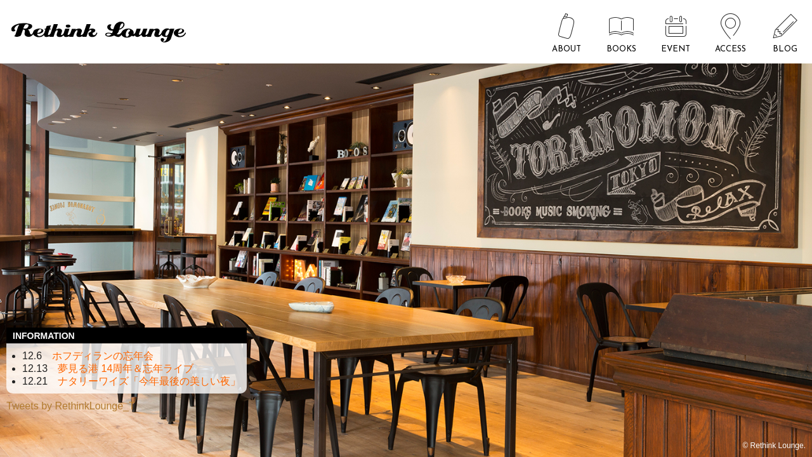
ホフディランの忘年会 (103, 355)
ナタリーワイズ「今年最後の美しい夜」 (149, 381)
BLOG (785, 49)
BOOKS (621, 49)
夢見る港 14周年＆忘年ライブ (125, 368)
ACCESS (730, 49)
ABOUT (566, 49)
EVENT (675, 49)
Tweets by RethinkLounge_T (70, 406)
